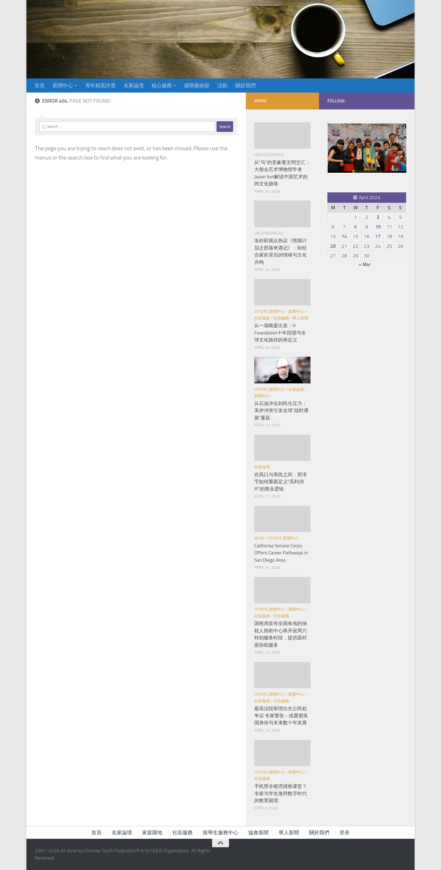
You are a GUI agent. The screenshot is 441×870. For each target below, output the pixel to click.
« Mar (365, 264)
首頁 (40, 85)
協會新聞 (258, 832)
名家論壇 (133, 85)
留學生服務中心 (220, 832)
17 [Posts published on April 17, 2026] (378, 236)
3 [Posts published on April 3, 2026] (378, 217)
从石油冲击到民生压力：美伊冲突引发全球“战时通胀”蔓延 (281, 411)
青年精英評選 (100, 85)
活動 (222, 85)
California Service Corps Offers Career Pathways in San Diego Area (281, 553)
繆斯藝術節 (197, 85)
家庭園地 (152, 832)
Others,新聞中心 (269, 311)
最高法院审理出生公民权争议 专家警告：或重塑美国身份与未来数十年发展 (281, 716)
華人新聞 (300, 318)
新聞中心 (63, 85)
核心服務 (162, 85)
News (259, 538)
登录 (344, 832)
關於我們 (245, 85)
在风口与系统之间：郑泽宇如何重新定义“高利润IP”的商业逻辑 (280, 482)
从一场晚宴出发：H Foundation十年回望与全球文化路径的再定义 (280, 333)
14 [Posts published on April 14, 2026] (344, 236)
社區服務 (262, 318)
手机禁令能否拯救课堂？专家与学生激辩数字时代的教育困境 (280, 793)
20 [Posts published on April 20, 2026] (333, 246)
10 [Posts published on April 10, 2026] (378, 227)
